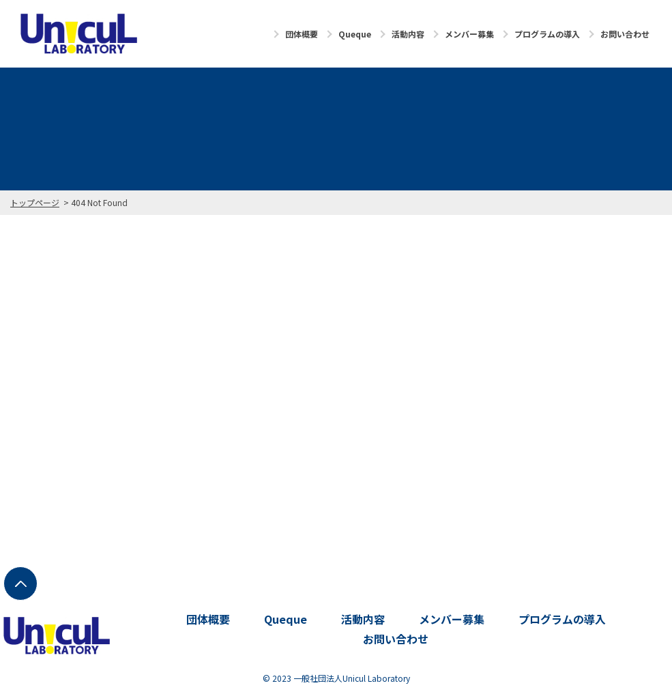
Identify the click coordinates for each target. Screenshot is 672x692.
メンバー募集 (469, 34)
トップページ (34, 202)
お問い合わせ (624, 34)
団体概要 (301, 34)
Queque (354, 34)
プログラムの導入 (547, 34)
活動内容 (408, 34)
